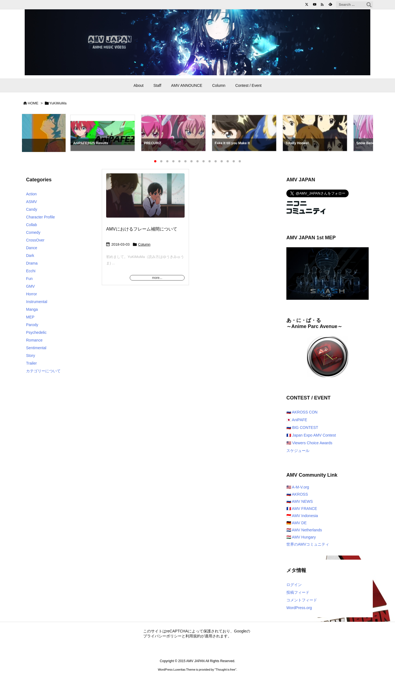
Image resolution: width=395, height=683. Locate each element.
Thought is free (225, 669)
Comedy (33, 232)
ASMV (31, 201)
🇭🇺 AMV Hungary (301, 537)
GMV (30, 286)
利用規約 (193, 636)
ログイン (294, 584)
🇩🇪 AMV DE (296, 523)
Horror (31, 294)
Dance (31, 248)
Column (144, 244)
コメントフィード (301, 600)
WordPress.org (299, 608)
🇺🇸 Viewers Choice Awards (309, 443)
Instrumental (36, 301)
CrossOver (35, 240)
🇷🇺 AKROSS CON (301, 412)
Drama (32, 263)
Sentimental (36, 348)
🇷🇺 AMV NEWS (299, 501)
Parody (32, 325)
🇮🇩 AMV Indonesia (302, 515)
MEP (30, 317)
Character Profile (40, 217)
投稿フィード (297, 592)
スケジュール (297, 450)
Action (31, 194)
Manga (32, 309)
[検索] (369, 4)
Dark (30, 255)
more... (157, 278)
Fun (29, 278)
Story (30, 355)
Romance (34, 340)
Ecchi (30, 271)
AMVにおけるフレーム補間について (141, 229)
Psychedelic (36, 332)
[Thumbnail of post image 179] (145, 199)
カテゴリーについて (43, 371)
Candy (31, 209)
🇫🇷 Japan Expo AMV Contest (311, 435)
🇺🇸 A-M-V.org (297, 487)
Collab (31, 225)
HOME (33, 103)
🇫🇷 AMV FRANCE (301, 508)
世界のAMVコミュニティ (307, 544)
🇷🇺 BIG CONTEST (302, 427)
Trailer (31, 363)
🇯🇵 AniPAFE (296, 420)
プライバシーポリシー (162, 636)
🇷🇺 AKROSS (297, 494)
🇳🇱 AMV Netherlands (304, 530)
